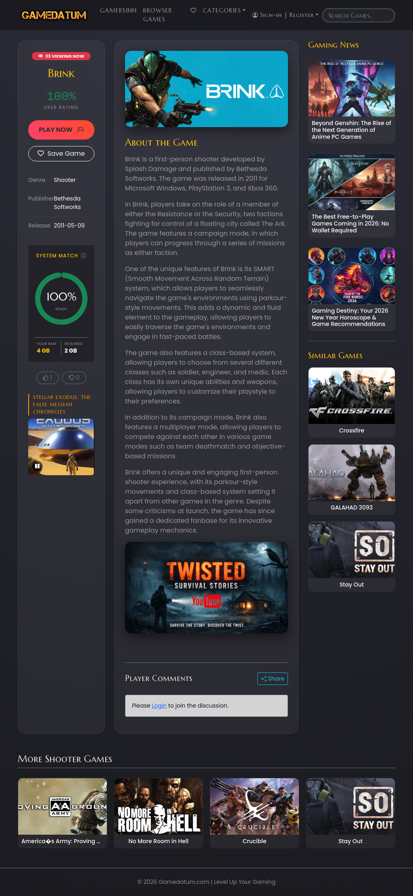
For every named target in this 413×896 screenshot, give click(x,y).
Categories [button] (222, 10)
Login (159, 706)
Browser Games (157, 15)
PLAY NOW (61, 129)
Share (272, 679)
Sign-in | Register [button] (283, 15)
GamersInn (118, 10)
